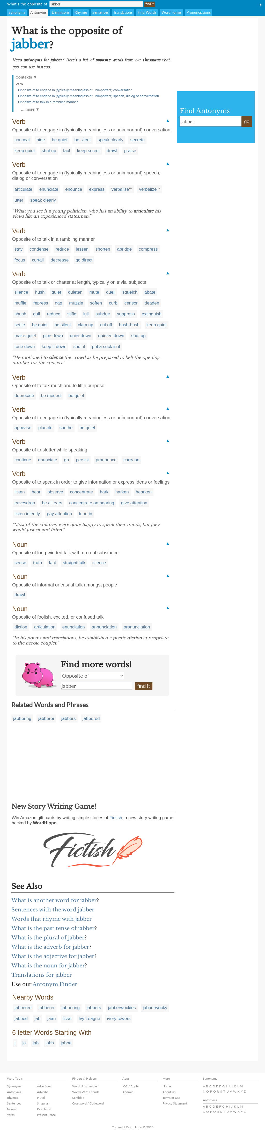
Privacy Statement (175, 1103)
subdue (102, 313)
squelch (130, 292)
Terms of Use (171, 1098)
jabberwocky (155, 1007)
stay (18, 249)
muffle (20, 303)
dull (36, 313)
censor (131, 303)
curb (113, 303)
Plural (41, 1098)
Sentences (100, 12)
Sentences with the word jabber (52, 910)
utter (18, 200)
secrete (137, 139)
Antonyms (38, 12)
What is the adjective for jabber (52, 956)
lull (86, 313)
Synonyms (17, 12)
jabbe (66, 1042)
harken (122, 492)
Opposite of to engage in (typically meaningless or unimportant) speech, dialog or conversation (88, 96)
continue (22, 459)
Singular (42, 1103)
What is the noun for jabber (48, 965)
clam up (85, 324)
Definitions (60, 12)
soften (96, 303)
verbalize (148, 189)
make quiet (25, 335)
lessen (82, 249)
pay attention (59, 513)
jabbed (21, 1018)
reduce (62, 249)
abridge (124, 249)
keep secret (88, 150)
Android (128, 1092)
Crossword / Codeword (88, 1103)
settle (19, 324)
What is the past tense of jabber (53, 928)
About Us (169, 1092)
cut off (106, 324)
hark (104, 492)
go (66, 459)
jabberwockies (122, 1007)
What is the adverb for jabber (50, 947)
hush (40, 292)
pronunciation (137, 627)
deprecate (24, 395)
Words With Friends (85, 1092)
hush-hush (129, 324)
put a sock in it (106, 346)
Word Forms (171, 12)
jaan (51, 1018)
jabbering (22, 718)
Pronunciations (199, 12)
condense (39, 249)
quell (110, 292)
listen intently (27, 513)
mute (94, 292)
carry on (131, 459)
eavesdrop (24, 502)
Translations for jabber (41, 975)
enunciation (73, 627)
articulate (23, 189)
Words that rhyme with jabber (51, 919)
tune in (85, 513)
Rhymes (81, 12)
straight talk (74, 562)
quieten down (111, 335)
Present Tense (46, 1115)
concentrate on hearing (91, 502)
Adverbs (42, 1092)
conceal (22, 139)
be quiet (60, 139)
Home (167, 1086)
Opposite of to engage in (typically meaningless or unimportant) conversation (75, 90)
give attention (134, 502)
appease (22, 427)
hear (36, 492)
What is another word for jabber (54, 900)
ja (24, 1042)
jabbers (68, 718)
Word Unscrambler (85, 1086)
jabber (96, 686)
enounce (73, 189)
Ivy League (89, 1018)
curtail (37, 260)
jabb (50, 1042)
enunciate (48, 189)
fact (66, 150)
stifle (71, 313)
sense (20, 562)
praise (130, 150)
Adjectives (44, 1086)
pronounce (106, 459)
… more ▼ (30, 109)
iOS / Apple (130, 1086)
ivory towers (119, 1018)
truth (37, 562)
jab (38, 1018)
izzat (67, 1018)
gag (58, 303)
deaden (151, 303)
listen (19, 492)
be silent (82, 139)
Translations (123, 12)
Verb (19, 84)
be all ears (52, 502)
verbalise (120, 189)
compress (148, 249)
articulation (44, 627)
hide (40, 139)
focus (19, 260)
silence (21, 292)
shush (20, 313)
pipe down (53, 335)
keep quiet (24, 150)
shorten (102, 249)
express (97, 189)
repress (40, 303)
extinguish (152, 313)
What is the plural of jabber (48, 937)
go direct (84, 260)
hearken (144, 492)
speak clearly (110, 139)
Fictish (115, 817)
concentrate (81, 492)
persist (82, 459)
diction (20, 627)
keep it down (54, 346)
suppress (126, 313)
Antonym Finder (55, 984)
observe (55, 492)
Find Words (147, 12)
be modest (51, 395)
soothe (66, 427)
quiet (56, 292)
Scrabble (78, 1098)
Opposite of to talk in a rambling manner (48, 102)
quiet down (80, 335)
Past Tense (44, 1109)
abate (150, 292)
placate (45, 427)
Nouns (11, 1109)
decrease (59, 260)
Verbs (10, 1115)
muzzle (76, 303)
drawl (112, 150)
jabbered (91, 718)
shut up (49, 150)
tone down (24, 346)
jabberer (46, 718)
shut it (79, 346)
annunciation (104, 627)
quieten (75, 292)
